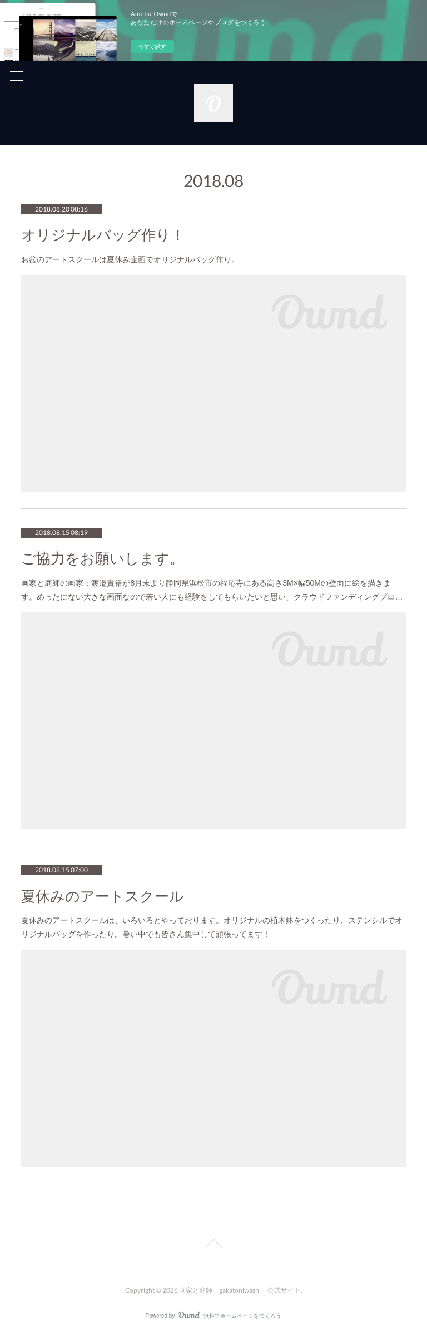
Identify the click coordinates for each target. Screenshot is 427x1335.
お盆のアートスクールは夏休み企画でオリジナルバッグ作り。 (130, 259)
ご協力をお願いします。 (102, 559)
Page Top (213, 1245)
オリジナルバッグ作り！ (103, 235)
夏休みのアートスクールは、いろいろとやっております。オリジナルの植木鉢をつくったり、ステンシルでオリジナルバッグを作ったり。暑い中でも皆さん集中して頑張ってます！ (212, 927)
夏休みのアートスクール (102, 897)
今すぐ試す (152, 46)
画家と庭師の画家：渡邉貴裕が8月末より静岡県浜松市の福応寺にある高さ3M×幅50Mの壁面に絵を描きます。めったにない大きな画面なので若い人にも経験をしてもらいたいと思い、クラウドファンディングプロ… (212, 589)
